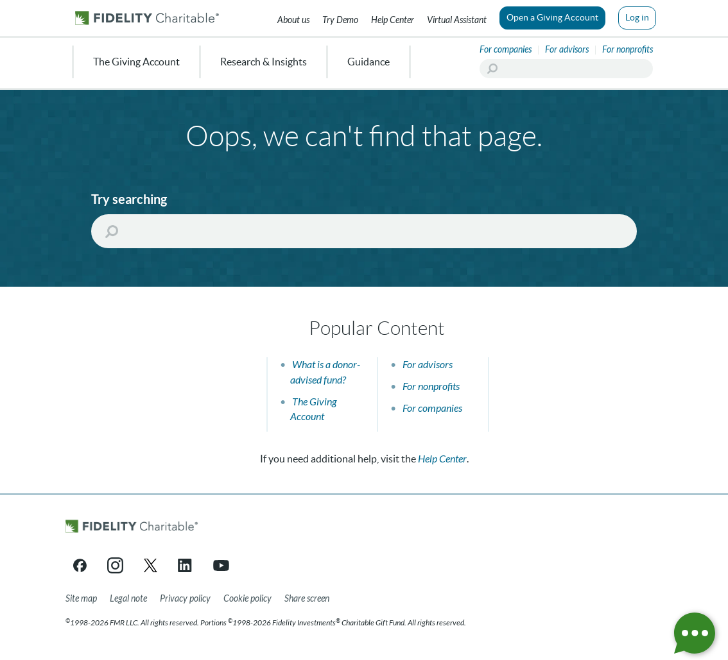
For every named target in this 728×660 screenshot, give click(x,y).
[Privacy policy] (185, 599)
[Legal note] (128, 599)
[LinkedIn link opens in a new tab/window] (186, 565)
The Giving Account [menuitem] (136, 61)
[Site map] (81, 599)
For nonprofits (431, 386)
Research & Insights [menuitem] (263, 61)
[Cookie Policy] (247, 599)
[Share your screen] (306, 599)
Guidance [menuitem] (368, 61)
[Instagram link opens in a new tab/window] (115, 565)
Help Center (442, 459)
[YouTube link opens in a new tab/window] (221, 565)
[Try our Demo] (340, 18)
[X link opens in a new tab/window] (150, 565)
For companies (432, 408)
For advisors (428, 365)
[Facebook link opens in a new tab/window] (80, 565)
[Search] (566, 68)
